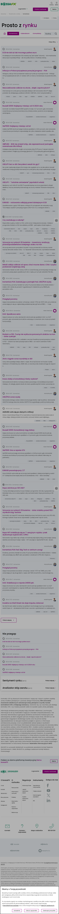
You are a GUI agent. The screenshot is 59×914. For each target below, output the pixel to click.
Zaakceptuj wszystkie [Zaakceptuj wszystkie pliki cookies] (49, 910)
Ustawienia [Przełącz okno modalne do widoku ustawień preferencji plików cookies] (17, 910)
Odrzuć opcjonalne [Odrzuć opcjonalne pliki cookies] (31, 910)
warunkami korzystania (10, 906)
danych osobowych (47, 906)
